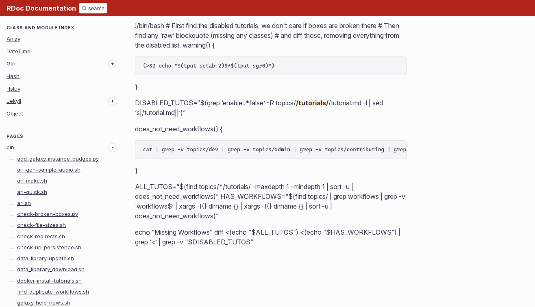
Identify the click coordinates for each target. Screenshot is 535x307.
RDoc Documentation (41, 8)
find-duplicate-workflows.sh (53, 291)
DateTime (18, 51)
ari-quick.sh (32, 192)
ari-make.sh (32, 180)
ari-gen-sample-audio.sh (48, 169)
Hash (13, 76)
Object (15, 113)
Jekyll (14, 101)
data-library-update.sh (45, 258)
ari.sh (24, 203)
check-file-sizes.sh (41, 225)
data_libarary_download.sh (51, 269)
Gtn (11, 63)
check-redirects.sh (41, 236)
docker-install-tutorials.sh (49, 280)
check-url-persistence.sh (49, 247)
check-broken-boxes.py (47, 214)
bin (10, 147)
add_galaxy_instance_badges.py (58, 158)
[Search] (93, 8)
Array (13, 38)
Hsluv (13, 88)
